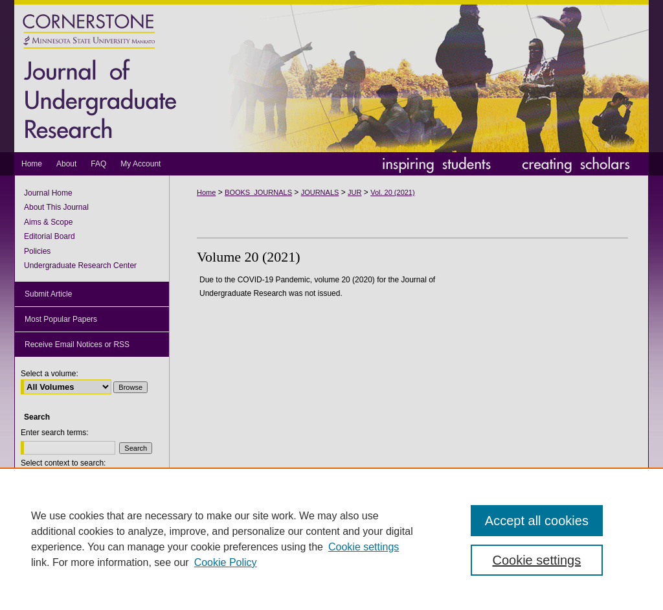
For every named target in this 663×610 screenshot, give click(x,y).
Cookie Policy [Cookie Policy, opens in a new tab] (225, 562)
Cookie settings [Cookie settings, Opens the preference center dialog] (536, 560)
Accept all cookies (537, 521)
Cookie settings (363, 546)
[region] (331, 539)
